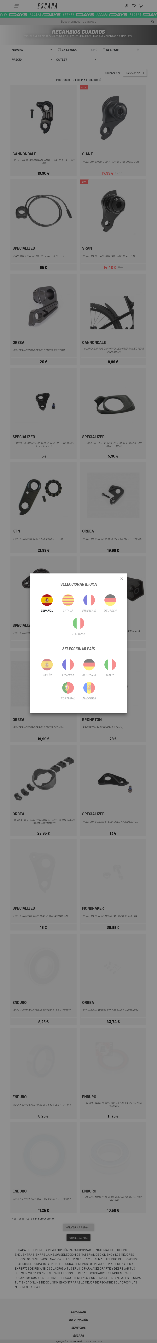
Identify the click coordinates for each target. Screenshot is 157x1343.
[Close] (122, 579)
